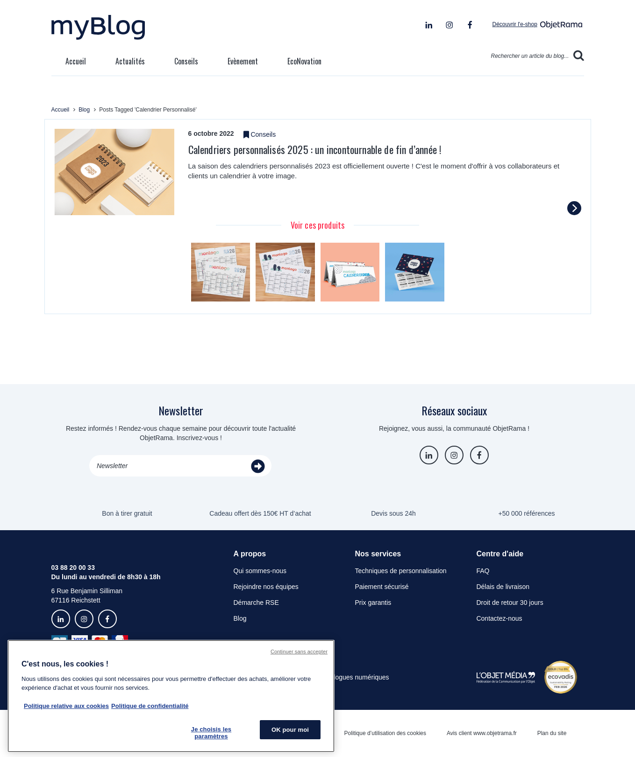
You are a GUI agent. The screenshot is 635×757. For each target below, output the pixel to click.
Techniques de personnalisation (400, 571)
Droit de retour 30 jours (509, 602)
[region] (171, 696)
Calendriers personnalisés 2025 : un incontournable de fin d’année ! (315, 149)
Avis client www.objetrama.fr (482, 733)
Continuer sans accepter (299, 651)
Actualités (130, 61)
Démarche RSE (256, 602)
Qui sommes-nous (260, 571)
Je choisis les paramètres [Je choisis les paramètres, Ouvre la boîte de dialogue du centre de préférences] (211, 733)
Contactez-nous (499, 618)
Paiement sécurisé (381, 586)
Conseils (186, 61)
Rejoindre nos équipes (266, 586)
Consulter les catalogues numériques (335, 677)
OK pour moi (290, 729)
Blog (240, 618)
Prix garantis (373, 602)
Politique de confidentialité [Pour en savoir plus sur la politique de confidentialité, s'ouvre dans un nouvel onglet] (149, 705)
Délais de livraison (502, 586)
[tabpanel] (220, 272)
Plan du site (552, 733)
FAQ (482, 571)
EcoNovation (304, 61)
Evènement (243, 61)
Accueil (75, 61)
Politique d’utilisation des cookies (385, 733)
